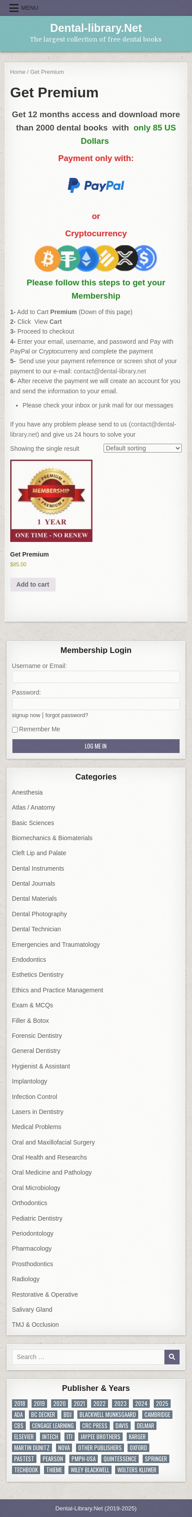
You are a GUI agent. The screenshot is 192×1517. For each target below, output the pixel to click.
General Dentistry (36, 1050)
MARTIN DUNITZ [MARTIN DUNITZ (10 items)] (32, 1448)
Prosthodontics (32, 1263)
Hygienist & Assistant (41, 1066)
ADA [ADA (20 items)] (18, 1414)
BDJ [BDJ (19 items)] (68, 1414)
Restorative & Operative (45, 1294)
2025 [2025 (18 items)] (162, 1403)
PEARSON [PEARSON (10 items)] (53, 1459)
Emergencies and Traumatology (56, 944)
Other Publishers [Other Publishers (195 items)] (100, 1448)
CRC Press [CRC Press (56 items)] (95, 1425)
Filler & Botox (30, 1020)
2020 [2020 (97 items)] (59, 1403)
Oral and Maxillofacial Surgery (53, 1142)
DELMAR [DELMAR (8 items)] (145, 1425)
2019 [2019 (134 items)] (39, 1403)
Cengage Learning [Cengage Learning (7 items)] (53, 1425)
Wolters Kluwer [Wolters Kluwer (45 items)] (136, 1470)
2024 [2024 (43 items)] (141, 1403)
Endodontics (29, 959)
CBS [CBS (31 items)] (19, 1425)
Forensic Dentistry (37, 1035)
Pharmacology (32, 1248)
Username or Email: (39, 665)
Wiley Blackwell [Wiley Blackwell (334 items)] (90, 1470)
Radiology (26, 1279)
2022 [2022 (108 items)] (99, 1403)
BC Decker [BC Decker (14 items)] (43, 1414)
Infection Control (34, 1096)
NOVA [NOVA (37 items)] (64, 1448)
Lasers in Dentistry (38, 1111)
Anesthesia (27, 792)
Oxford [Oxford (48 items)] (138, 1448)
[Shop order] (143, 448)
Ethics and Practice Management (57, 990)
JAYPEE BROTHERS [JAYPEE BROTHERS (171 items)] (100, 1437)
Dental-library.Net (96, 28)
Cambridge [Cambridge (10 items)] (157, 1414)
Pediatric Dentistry (37, 1218)
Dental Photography (39, 914)
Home (17, 72)
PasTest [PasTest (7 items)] (24, 1459)
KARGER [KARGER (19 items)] (137, 1437)
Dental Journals (33, 883)
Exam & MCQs (32, 1005)
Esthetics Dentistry (38, 974)
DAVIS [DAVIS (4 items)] (122, 1425)
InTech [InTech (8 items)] (50, 1437)
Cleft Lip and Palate (39, 852)
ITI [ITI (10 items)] (69, 1437)
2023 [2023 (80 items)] (120, 1403)
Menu (29, 7)
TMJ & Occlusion (35, 1324)
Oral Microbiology (36, 1187)
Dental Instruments (38, 868)
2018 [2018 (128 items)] (19, 1403)
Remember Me (36, 729)
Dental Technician (36, 929)
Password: (26, 692)
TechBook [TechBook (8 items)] (26, 1470)
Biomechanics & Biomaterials (52, 837)
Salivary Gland (32, 1309)
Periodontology (32, 1233)
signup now (26, 715)
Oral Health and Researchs (49, 1157)
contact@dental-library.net (110, 371)
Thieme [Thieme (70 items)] (54, 1470)
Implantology (29, 1081)
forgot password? (66, 715)
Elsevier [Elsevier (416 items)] (24, 1437)
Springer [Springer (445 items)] (156, 1459)
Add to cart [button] (32, 584)
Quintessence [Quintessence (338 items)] (120, 1459)
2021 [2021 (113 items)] (79, 1403)
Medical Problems (36, 1126)
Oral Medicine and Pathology (52, 1172)
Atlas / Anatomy (33, 807)
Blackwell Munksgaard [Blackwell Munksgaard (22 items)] (108, 1414)
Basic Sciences (33, 822)
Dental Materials (34, 898)
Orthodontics (29, 1202)
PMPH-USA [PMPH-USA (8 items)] (84, 1459)
